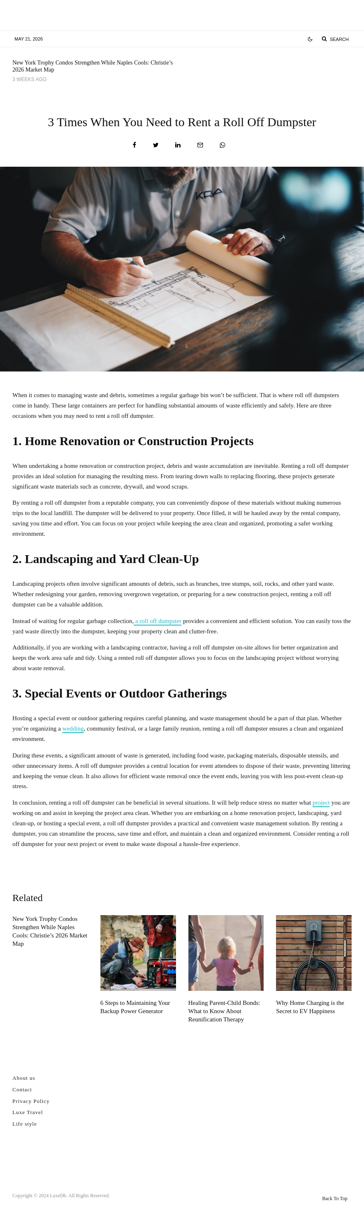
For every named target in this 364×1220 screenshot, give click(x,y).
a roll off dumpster (158, 621)
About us (23, 1078)
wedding (73, 728)
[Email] (200, 145)
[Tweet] (156, 145)
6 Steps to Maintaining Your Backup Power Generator (278, 67)
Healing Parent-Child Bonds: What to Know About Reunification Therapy (224, 1011)
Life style (24, 1124)
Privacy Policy (31, 1101)
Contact (22, 1089)
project (321, 802)
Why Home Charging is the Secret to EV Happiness (310, 1006)
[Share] (134, 145)
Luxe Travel (27, 1112)
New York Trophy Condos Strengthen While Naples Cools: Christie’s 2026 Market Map (92, 66)
